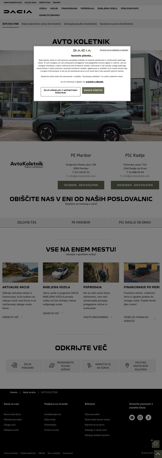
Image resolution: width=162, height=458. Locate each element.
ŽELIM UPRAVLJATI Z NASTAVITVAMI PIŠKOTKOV (61, 91)
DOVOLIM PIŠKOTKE (93, 90)
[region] (82, 73)
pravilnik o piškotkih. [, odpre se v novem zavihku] (95, 82)
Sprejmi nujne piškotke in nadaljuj (114, 50)
